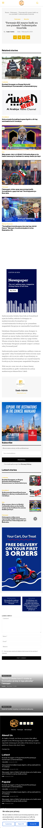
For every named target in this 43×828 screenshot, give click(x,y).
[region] (21, 818)
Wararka (26, 19)
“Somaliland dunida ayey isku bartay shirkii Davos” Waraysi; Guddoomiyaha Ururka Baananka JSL (19, 228)
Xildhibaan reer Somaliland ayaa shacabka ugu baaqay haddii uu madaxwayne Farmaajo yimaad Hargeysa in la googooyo (32, 605)
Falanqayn (13, 12)
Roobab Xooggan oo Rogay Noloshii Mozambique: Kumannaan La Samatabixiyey (19, 85)
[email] (21, 453)
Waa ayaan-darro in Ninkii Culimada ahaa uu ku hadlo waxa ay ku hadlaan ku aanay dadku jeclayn (21, 155)
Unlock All (21, 460)
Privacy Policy (26, 464)
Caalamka (5, 82)
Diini (3, 152)
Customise (8, 824)
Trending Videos (6, 675)
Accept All (33, 824)
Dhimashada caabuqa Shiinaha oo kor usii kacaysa (11, 602)
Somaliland (5, 117)
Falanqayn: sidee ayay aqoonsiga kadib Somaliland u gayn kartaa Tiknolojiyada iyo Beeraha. (19, 191)
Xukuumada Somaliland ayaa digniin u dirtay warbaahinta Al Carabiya (20, 120)
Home (7, 12)
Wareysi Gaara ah (7, 224)
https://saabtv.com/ (21, 393)
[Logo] (21, 3)
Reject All (21, 824)
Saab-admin (10, 32)
